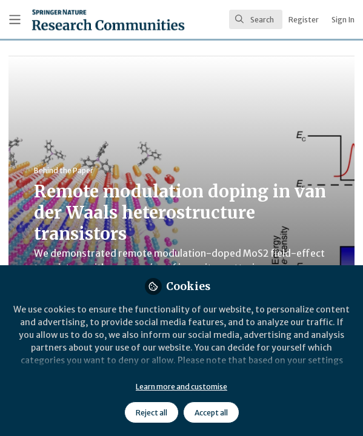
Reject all (151, 412)
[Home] (77, 20)
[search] (255, 19)
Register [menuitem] (303, 19)
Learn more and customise (181, 386)
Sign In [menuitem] (343, 19)
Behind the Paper (63, 170)
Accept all (211, 412)
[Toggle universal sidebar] (15, 20)
